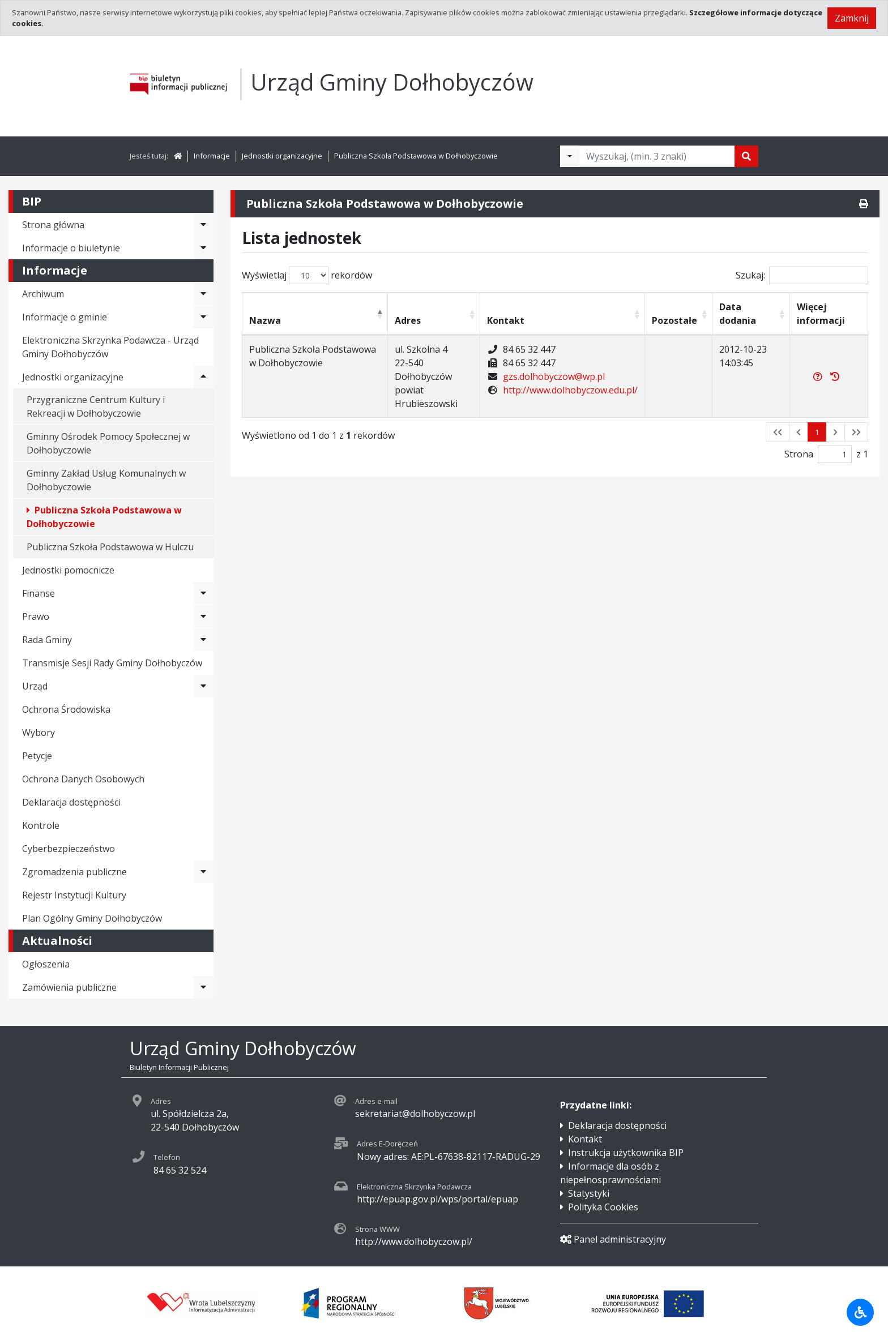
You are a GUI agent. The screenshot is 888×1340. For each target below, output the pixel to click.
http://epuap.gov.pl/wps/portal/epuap (437, 1199)
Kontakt (585, 1139)
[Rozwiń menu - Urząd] (203, 686)
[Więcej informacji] (817, 376)
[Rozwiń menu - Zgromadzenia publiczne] (203, 871)
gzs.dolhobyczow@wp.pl (554, 376)
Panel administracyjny (613, 1239)
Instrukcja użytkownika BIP (626, 1152)
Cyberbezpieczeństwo (68, 848)
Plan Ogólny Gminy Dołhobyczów (92, 918)
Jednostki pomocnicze (68, 570)
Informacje (212, 156)
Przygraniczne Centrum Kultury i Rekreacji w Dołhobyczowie (96, 406)
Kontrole (40, 825)
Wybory (38, 732)
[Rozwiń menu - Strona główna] (203, 224)
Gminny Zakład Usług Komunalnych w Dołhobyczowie (106, 480)
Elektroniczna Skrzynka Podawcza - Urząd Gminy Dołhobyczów (110, 347)
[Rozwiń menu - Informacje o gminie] (203, 317)
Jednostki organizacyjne (282, 156)
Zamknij (852, 18)
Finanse (38, 593)
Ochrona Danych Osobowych (83, 779)
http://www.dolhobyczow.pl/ (413, 1241)
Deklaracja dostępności (71, 802)
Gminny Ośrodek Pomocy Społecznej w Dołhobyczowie (108, 443)
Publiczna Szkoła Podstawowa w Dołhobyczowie (416, 156)
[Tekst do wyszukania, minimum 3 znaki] (657, 156)
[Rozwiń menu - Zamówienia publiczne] (203, 987)
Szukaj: (802, 275)
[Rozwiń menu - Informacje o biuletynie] (203, 248)
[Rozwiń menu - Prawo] (203, 616)
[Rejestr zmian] (834, 376)
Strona (798, 454)
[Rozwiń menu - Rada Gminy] (203, 639)
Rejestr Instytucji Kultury (74, 895)
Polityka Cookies (603, 1207)
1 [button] (817, 432)
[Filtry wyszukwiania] (569, 156)
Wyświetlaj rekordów (307, 275)
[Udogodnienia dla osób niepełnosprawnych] (860, 1312)
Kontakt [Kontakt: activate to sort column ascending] (505, 320)
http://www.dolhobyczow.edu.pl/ (570, 390)
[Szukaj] (746, 156)
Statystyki (588, 1193)
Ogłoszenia (46, 964)
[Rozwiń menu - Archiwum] (203, 293)
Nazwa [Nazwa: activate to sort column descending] (265, 320)
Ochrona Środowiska (66, 709)
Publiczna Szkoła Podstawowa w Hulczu (110, 547)
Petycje (37, 756)
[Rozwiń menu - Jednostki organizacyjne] (203, 377)
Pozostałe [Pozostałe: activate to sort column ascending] (674, 320)
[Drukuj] (863, 204)
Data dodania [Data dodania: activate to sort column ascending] (737, 314)
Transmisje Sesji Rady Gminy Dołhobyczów (112, 663)
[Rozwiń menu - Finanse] (203, 593)
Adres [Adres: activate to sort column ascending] (408, 320)
